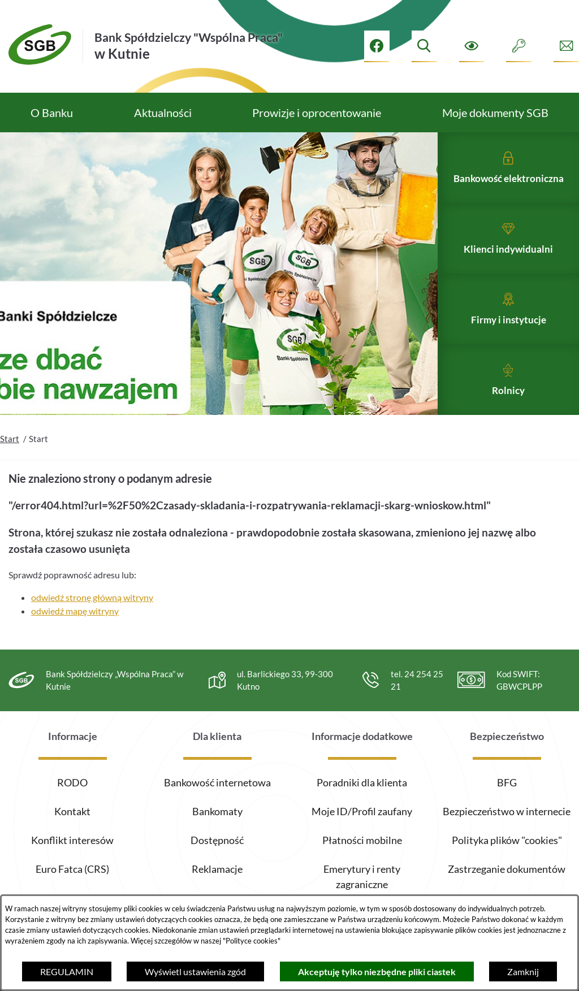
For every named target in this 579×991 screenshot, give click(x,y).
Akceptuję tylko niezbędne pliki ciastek (377, 971)
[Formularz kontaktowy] (566, 46)
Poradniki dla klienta (362, 782)
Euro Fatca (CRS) (72, 869)
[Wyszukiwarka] (424, 46)
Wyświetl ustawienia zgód (195, 971)
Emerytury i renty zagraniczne (361, 876)
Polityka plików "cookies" (507, 840)
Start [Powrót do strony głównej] (9, 466)
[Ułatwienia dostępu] (472, 46)
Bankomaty (217, 811)
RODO (72, 782)
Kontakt (72, 811)
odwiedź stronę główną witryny (92, 625)
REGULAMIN (66, 971)
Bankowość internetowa (217, 782)
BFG (507, 782)
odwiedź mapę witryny (75, 638)
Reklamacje (217, 869)
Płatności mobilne (362, 840)
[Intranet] (519, 46)
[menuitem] (51, 112)
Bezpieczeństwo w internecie (507, 811)
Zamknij (523, 971)
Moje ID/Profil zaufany (362, 811)
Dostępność (217, 840)
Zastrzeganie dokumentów (506, 869)
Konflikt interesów (72, 840)
